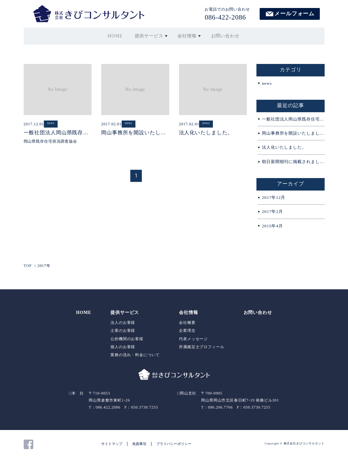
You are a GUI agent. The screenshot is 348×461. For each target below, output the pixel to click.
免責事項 (139, 446)
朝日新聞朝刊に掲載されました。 (293, 163)
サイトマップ (111, 446)
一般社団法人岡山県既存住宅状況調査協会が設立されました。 (293, 120)
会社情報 (186, 35)
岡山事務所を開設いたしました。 (293, 134)
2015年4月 (273, 228)
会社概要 (187, 325)
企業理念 (187, 333)
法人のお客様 (122, 325)
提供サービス (149, 35)
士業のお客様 (122, 333)
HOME (117, 35)
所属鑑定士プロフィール (201, 349)
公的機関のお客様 (126, 341)
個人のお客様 (122, 349)
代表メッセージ (193, 341)
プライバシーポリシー (173, 446)
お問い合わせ (223, 35)
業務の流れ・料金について (135, 357)
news (267, 84)
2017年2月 (273, 213)
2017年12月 (274, 199)
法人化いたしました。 (285, 148)
